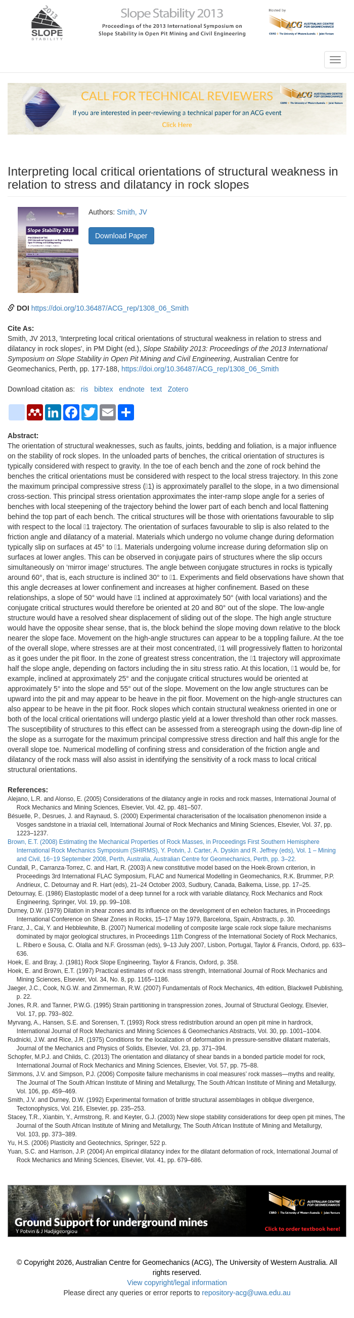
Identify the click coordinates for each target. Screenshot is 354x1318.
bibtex (103, 389)
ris (84, 389)
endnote (132, 389)
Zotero (178, 389)
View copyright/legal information (177, 1283)
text (156, 389)
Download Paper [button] (121, 236)
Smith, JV (132, 212)
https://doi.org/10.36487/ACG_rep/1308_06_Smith (110, 308)
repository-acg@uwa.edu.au (246, 1293)
